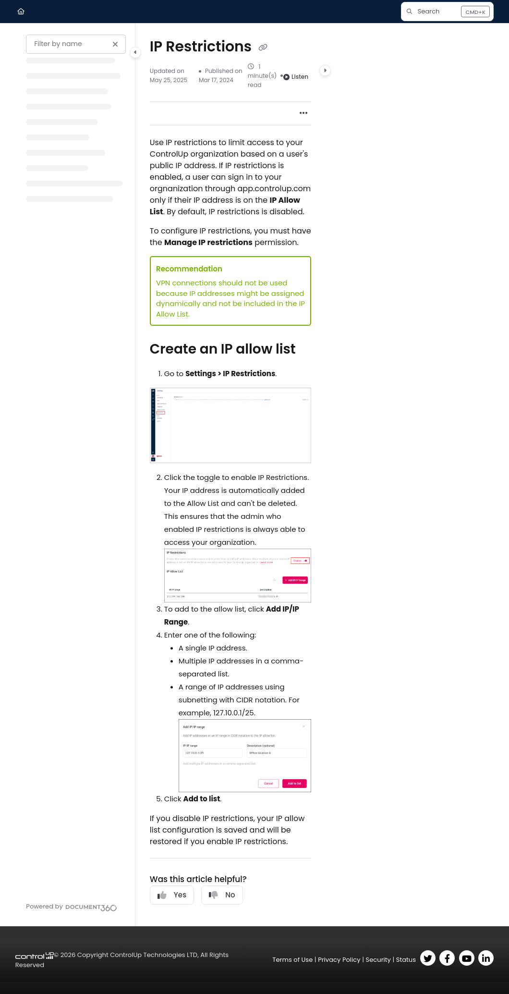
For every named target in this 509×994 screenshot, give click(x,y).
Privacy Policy (339, 959)
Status (406, 959)
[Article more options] (303, 113)
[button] (447, 11)
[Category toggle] (135, 52)
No (222, 895)
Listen (295, 77)
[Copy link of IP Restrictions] (262, 47)
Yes (172, 895)
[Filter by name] (76, 44)
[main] (230, 475)
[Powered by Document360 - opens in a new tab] (71, 906)
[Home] (20, 11)
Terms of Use (292, 959)
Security (377, 959)
